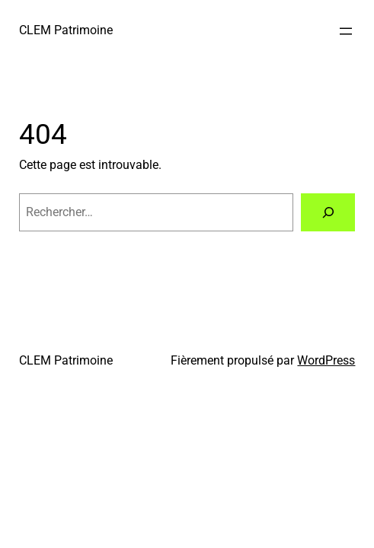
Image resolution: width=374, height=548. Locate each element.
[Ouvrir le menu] (346, 31)
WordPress (326, 360)
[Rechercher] (328, 212)
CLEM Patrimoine (66, 30)
